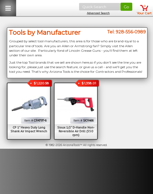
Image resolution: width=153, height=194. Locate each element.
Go (126, 7)
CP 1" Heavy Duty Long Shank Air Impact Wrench (28, 129)
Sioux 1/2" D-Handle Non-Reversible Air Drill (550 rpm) (75, 131)
